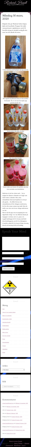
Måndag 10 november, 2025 (22, 403)
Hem (3, 309)
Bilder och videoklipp (6, 315)
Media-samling (5, 329)
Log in (23, 445)
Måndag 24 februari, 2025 (12, 413)
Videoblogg (4, 349)
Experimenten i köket (7, 319)
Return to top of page (15, 441)
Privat (3, 339)
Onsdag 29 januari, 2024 (21, 423)
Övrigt (3, 352)
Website (4, 266)
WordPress (17, 445)
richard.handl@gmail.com (8, 403)
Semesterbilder (5, 342)
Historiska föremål (6, 322)
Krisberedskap (5, 325)
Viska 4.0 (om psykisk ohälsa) (9, 312)
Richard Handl (15, 2)
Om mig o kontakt (6, 335)
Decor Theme (18, 443)
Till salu (4, 345)
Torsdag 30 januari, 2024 (16, 420)
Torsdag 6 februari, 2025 (16, 416)
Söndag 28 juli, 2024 (20, 430)
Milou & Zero (5, 332)
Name (26, 253)
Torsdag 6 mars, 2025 (11, 410)
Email (26, 258)
